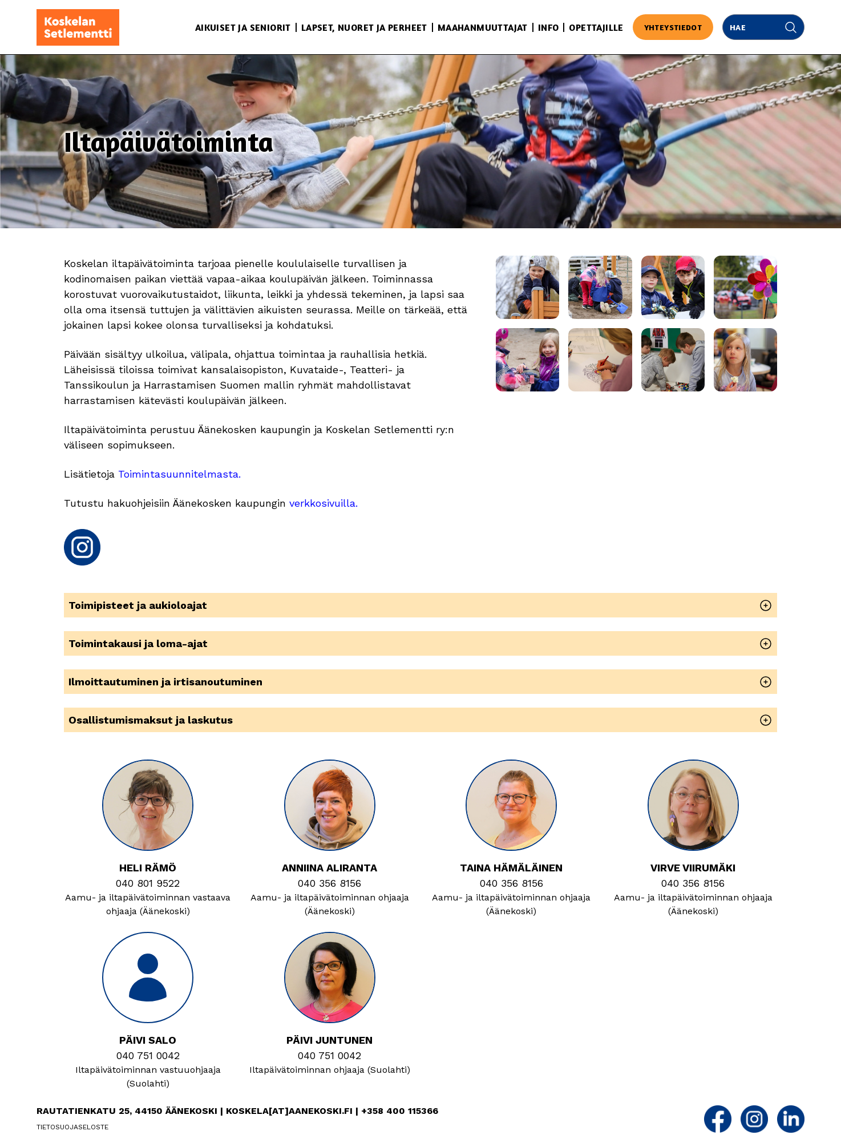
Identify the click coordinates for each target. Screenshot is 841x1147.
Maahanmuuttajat (483, 27)
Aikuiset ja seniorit (243, 27)
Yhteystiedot (673, 27)
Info (548, 27)
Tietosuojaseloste (72, 1127)
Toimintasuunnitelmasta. (179, 474)
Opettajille (596, 27)
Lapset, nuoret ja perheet (364, 27)
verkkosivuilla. (323, 503)
